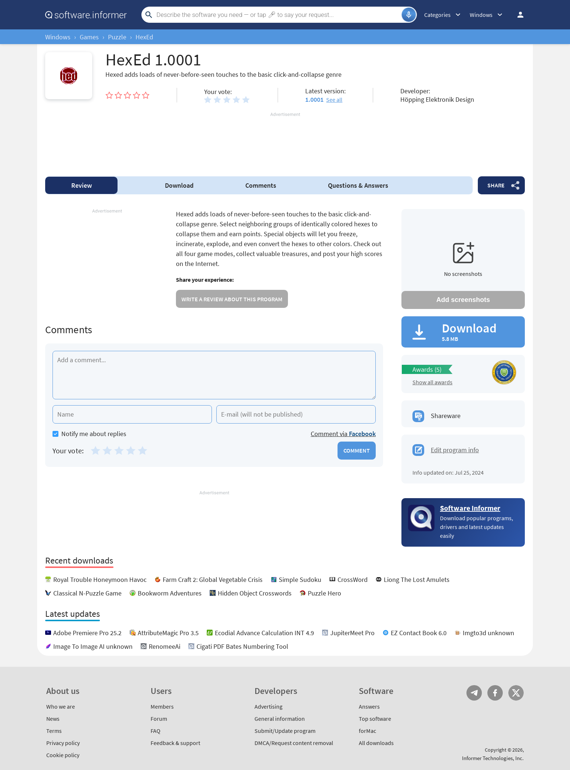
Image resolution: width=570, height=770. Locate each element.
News (52, 718)
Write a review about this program (231, 299)
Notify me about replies (89, 433)
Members (162, 706)
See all (334, 99)
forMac (367, 730)
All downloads (376, 742)
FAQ (155, 730)
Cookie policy (62, 755)
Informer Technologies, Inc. (493, 758)
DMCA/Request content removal (294, 742)
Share (496, 185)
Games (89, 37)
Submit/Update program (285, 730)
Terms (54, 730)
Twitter (516, 693)
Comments (260, 185)
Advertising (268, 706)
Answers (358, 185)
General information (280, 718)
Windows (58, 37)
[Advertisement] (285, 140)
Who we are (60, 706)
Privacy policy (63, 742)
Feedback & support (175, 742)
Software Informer (470, 507)
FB (495, 693)
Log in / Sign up (517, 14)
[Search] (278, 14)
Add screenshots (463, 299)
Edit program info (455, 450)
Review (81, 185)
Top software (375, 718)
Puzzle (117, 37)
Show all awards (432, 382)
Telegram (474, 693)
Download (179, 185)
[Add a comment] (214, 375)
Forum (159, 718)
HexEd (144, 37)
